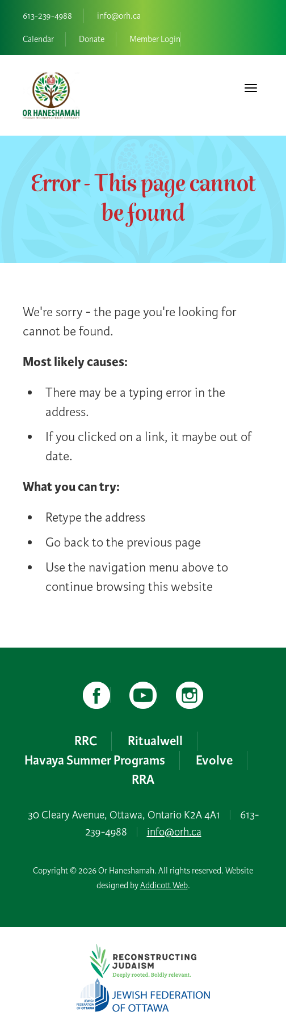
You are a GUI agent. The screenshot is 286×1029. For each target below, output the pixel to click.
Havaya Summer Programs (94, 760)
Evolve (214, 760)
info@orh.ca (119, 16)
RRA (143, 780)
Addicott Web (164, 885)
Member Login (154, 39)
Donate (91, 39)
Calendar (38, 39)
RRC (85, 741)
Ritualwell (155, 741)
